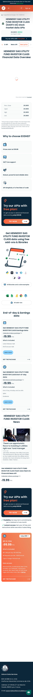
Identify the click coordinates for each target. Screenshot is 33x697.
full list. (23, 572)
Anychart (29, 97)
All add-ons (16, 303)
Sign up (27, 8)
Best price (24, 45)
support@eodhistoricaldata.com (17, 691)
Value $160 (24, 536)
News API (14, 45)
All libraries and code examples (16, 284)
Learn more (19, 3)
